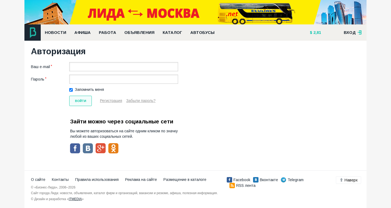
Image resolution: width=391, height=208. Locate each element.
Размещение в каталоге (184, 179)
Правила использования (97, 179)
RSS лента (242, 185)
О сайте (38, 179)
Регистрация (111, 100)
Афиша (82, 32)
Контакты (60, 179)
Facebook (238, 180)
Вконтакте (265, 180)
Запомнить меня (89, 89)
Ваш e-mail (40, 67)
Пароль (37, 79)
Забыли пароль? (141, 100)
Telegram (292, 180)
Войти (80, 101)
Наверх (348, 180)
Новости (55, 32)
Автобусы (202, 32)
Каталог (172, 32)
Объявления (139, 32)
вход (353, 32)
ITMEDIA (75, 199)
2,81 (316, 32)
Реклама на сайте (141, 179)
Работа (107, 32)
